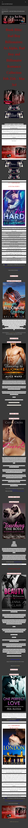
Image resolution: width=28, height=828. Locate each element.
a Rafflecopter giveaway (14, 821)
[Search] (25, 2)
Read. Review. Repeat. (7, 4)
